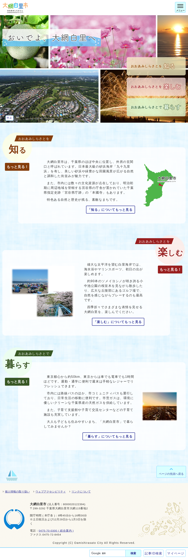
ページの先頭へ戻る (171, 473)
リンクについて (81, 491)
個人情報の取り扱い (17, 491)
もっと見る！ (18, 167)
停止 (9, 117)
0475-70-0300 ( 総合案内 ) (56, 530)
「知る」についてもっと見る (110, 209)
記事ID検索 (153, 553)
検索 (133, 553)
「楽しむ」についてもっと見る (118, 322)
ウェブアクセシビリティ (50, 491)
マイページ (175, 553)
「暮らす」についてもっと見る (108, 436)
